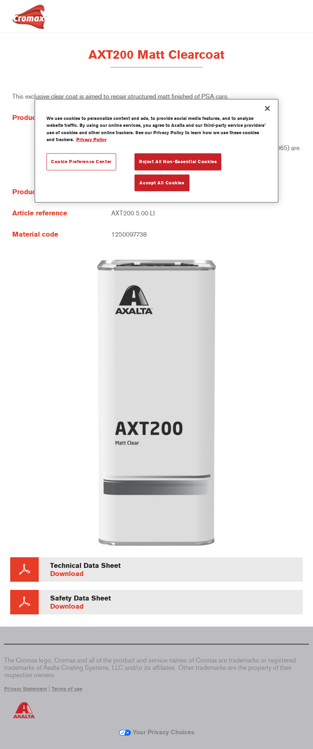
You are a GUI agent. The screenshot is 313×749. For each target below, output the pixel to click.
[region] (156, 151)
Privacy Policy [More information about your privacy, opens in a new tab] (91, 139)
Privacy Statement (25, 689)
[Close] (267, 108)
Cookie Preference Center (81, 161)
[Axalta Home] (29, 23)
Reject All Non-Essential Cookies (178, 161)
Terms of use (67, 689)
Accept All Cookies (161, 182)
